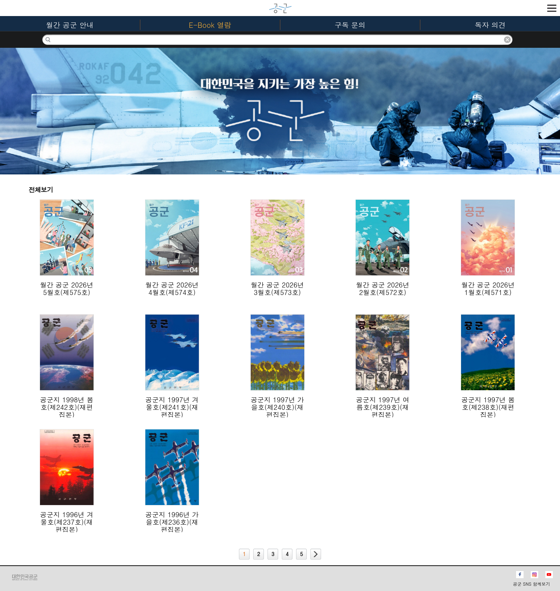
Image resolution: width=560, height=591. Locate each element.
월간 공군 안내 (70, 25)
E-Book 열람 (210, 25)
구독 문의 (350, 25)
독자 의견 (490, 25)
